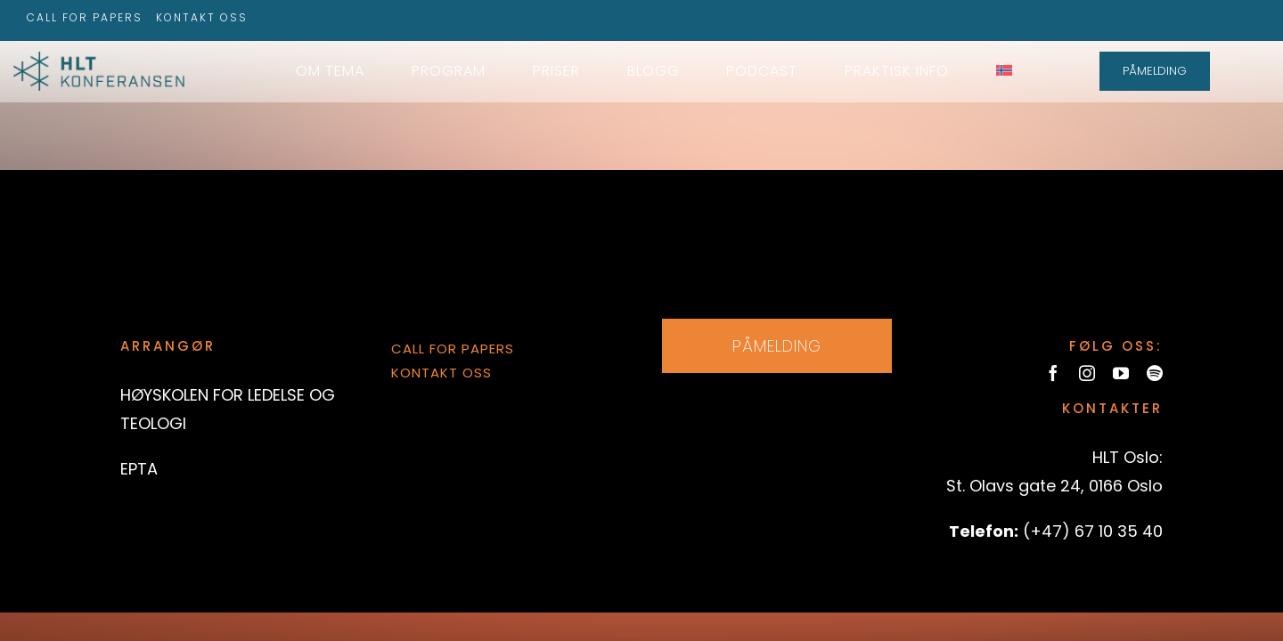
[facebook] (1053, 373)
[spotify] (1155, 373)
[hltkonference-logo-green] (98, 59)
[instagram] (1087, 373)
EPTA (139, 469)
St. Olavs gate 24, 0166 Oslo (1054, 486)
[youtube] (1121, 373)
